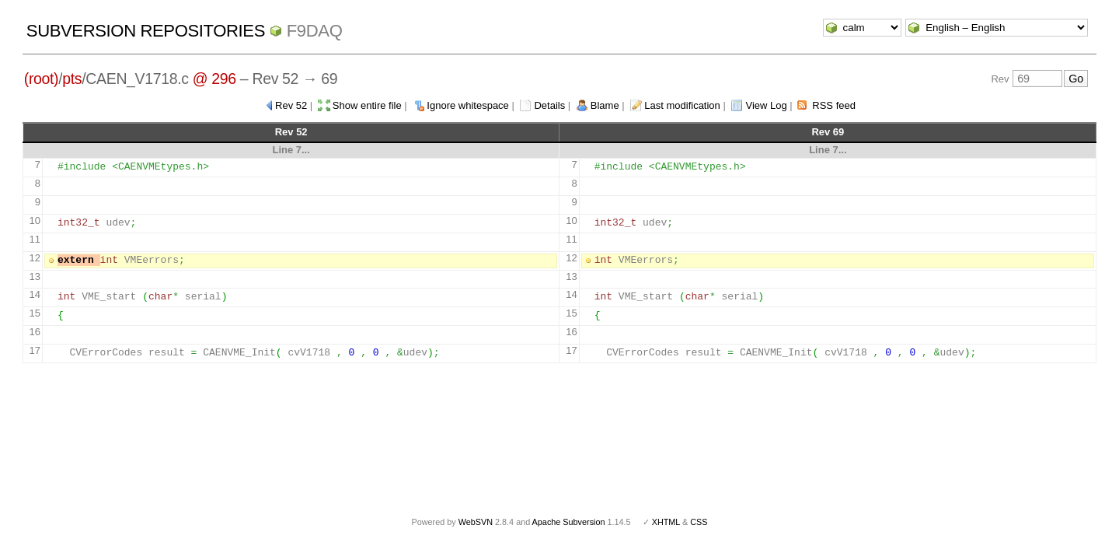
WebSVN (475, 522)
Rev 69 (827, 132)
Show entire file (367, 105)
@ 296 (214, 78)
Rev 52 (291, 105)
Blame (605, 105)
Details (549, 105)
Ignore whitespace (468, 105)
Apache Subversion (568, 522)
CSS (698, 522)
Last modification (682, 105)
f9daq (315, 30)
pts (72, 78)
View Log (765, 105)
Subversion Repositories (145, 30)
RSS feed (834, 105)
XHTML (666, 522)
